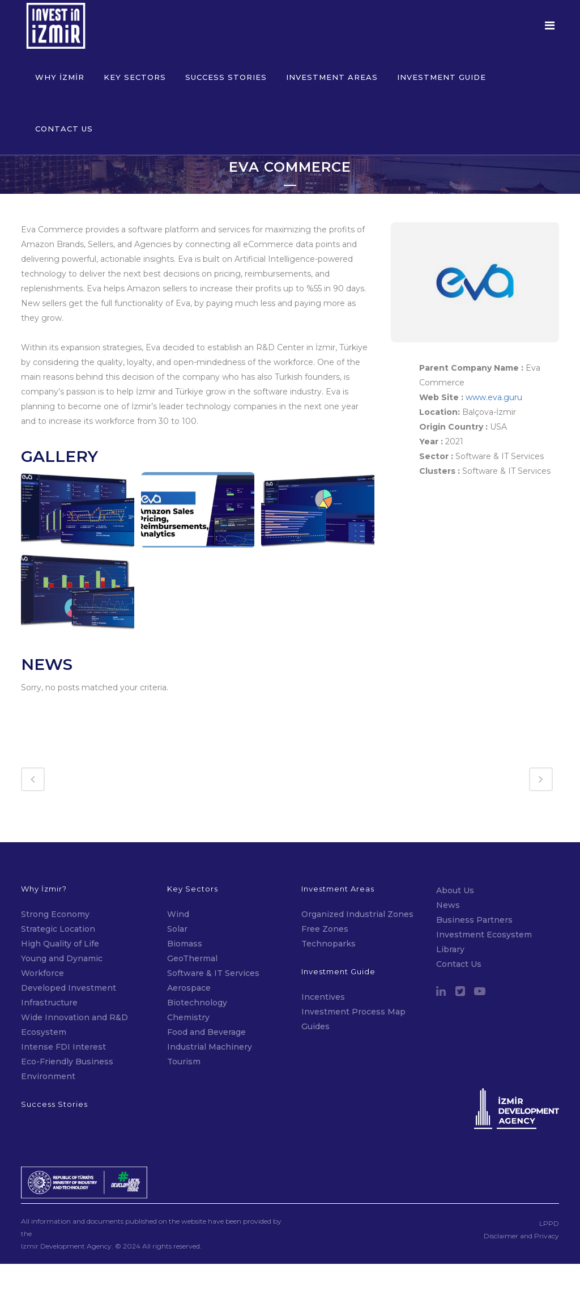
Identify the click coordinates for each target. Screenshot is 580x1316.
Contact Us (458, 922)
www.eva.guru (494, 397)
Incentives (323, 955)
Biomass (184, 902)
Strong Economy (55, 872)
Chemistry (188, 975)
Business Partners (474, 878)
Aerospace (190, 946)
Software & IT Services (213, 931)
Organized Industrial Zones (357, 872)
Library (450, 907)
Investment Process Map (353, 970)
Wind (178, 872)
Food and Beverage (206, 990)
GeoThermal (192, 916)
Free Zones (324, 887)
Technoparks (328, 902)
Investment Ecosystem (484, 893)
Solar (177, 887)
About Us (455, 848)
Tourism (184, 1019)
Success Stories (54, 1062)
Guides (315, 984)
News (448, 863)
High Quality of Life (60, 902)
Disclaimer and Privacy (521, 1194)
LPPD (549, 1182)
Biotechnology (197, 961)
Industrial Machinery (209, 1005)
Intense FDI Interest (63, 1005)
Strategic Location (58, 887)
